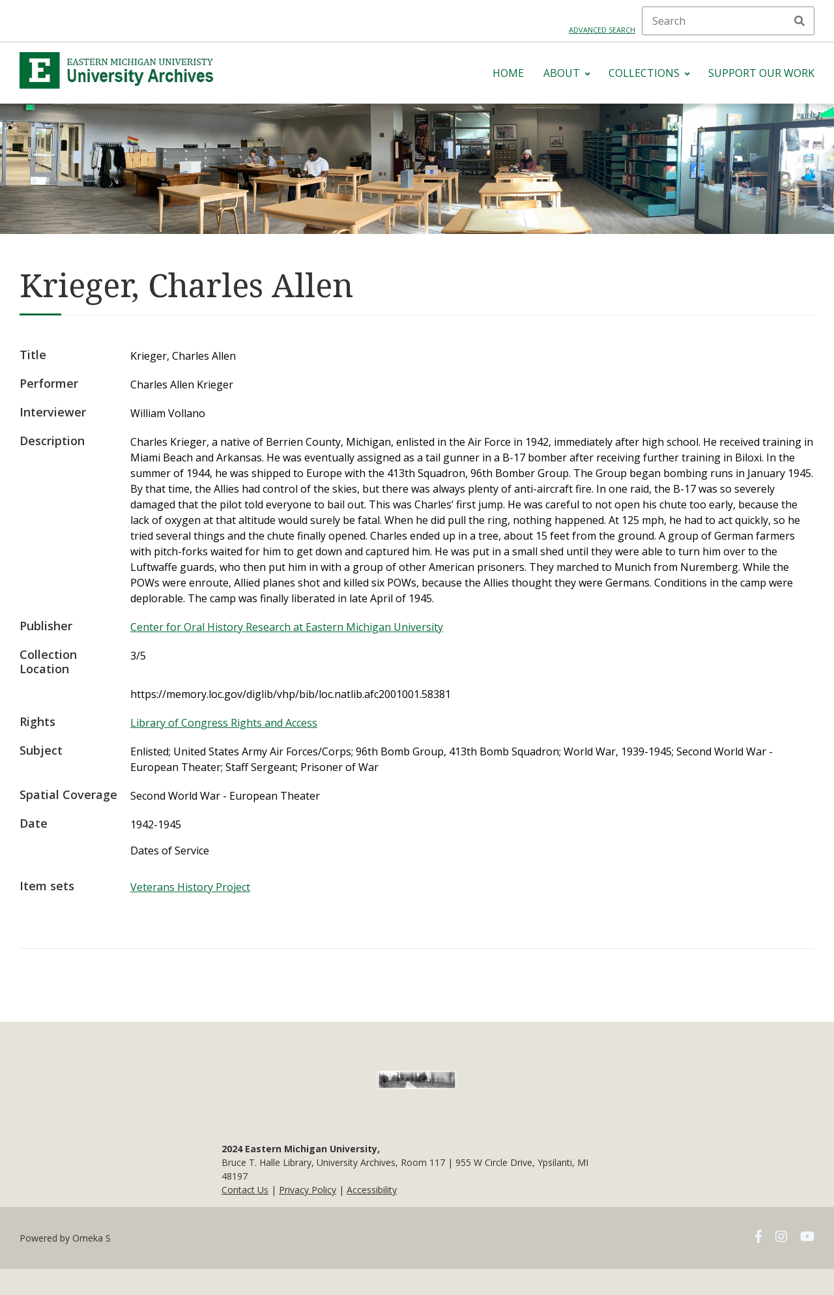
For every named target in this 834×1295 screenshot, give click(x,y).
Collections (644, 73)
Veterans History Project (190, 887)
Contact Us (245, 1190)
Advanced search (602, 30)
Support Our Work (761, 73)
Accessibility (372, 1190)
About (561, 73)
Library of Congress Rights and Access (223, 723)
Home (508, 73)
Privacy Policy (307, 1190)
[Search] (728, 21)
